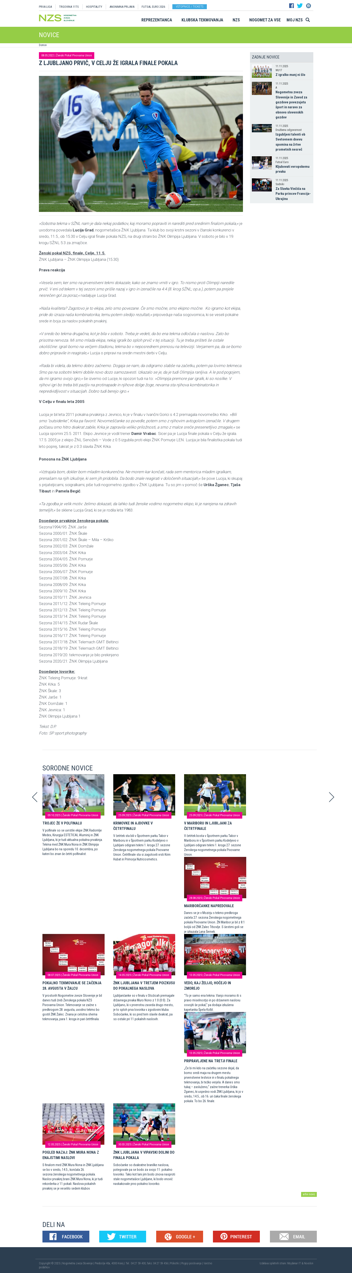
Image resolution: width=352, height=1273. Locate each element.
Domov (43, 45)
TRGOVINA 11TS (69, 6)
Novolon (308, 1263)
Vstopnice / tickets (189, 6)
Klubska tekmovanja (202, 19)
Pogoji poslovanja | (192, 1263)
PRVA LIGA (45, 6)
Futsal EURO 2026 (153, 6)
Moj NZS (295, 19)
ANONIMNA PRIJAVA (122, 6)
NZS (236, 19)
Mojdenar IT (294, 1263)
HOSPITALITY (94, 6)
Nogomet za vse (265, 19)
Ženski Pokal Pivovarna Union (74, 55)
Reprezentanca (156, 19)
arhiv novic (309, 1194)
